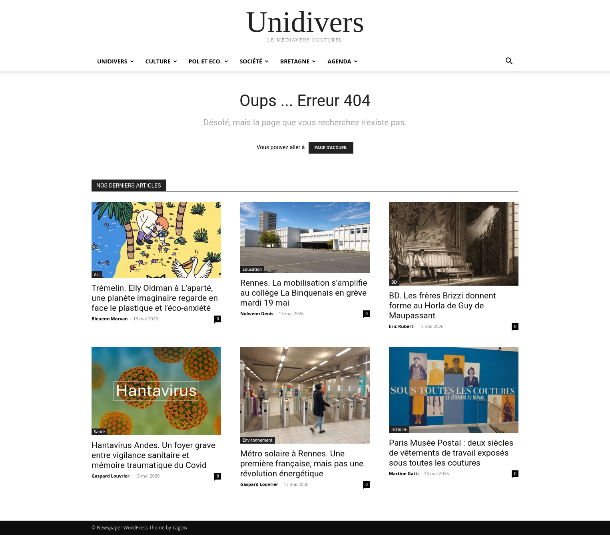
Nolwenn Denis (256, 313)
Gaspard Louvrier (111, 476)
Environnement (258, 440)
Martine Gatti (404, 473)
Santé (99, 431)
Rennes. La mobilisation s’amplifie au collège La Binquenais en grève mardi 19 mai (303, 293)
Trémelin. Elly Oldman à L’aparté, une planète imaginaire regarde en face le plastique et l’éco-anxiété (155, 298)
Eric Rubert (401, 326)
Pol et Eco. (208, 61)
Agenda (342, 61)
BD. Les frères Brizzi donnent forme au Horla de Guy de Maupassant (442, 305)
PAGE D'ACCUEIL (331, 147)
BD (394, 282)
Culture (161, 61)
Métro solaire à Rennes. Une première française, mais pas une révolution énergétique (301, 463)
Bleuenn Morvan (110, 319)
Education (252, 269)
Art (97, 274)
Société (254, 61)
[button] (508, 62)
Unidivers (115, 61)
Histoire (399, 429)
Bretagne (298, 61)
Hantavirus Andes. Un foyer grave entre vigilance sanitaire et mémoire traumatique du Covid (153, 455)
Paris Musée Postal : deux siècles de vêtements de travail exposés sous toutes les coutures (451, 453)
